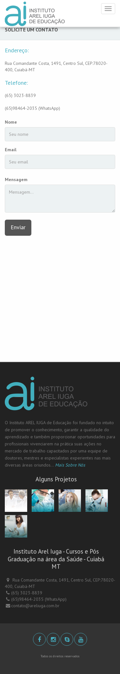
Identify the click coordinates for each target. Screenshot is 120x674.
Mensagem (16, 179)
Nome (11, 122)
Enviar (18, 227)
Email (10, 150)
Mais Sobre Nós (70, 465)
